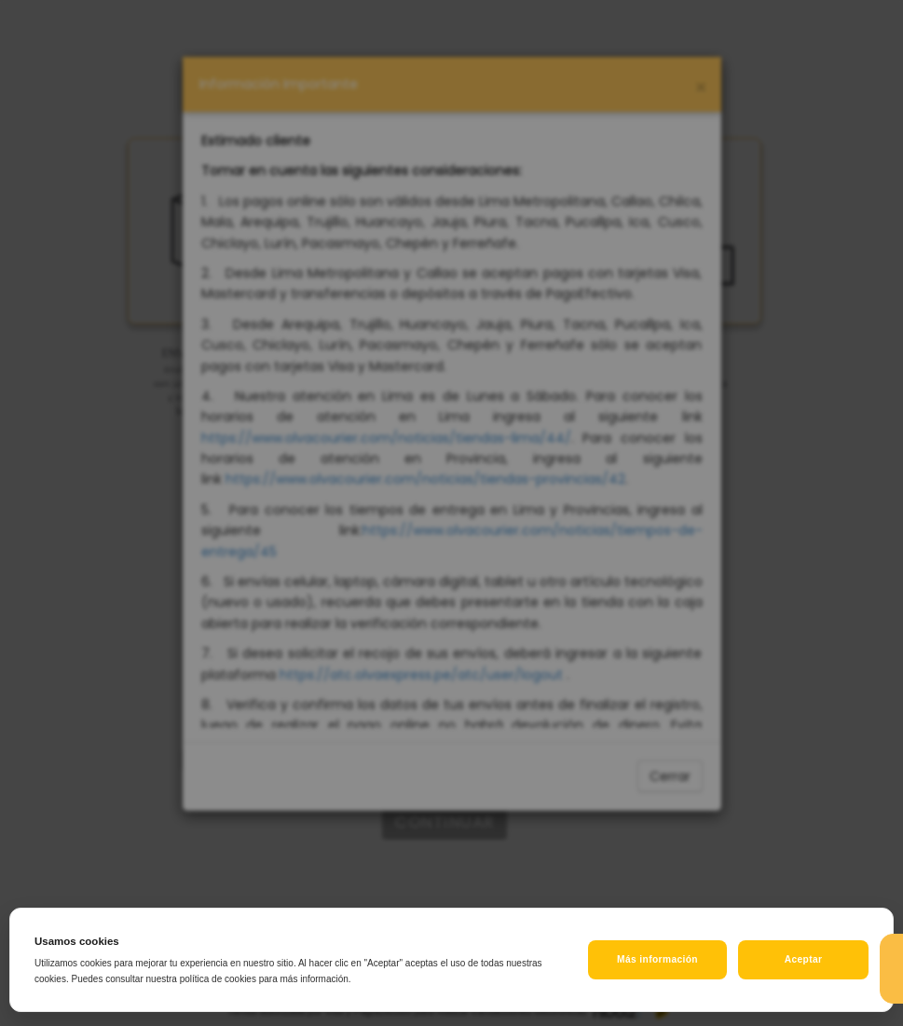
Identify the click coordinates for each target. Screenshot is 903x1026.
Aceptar (804, 959)
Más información (657, 959)
